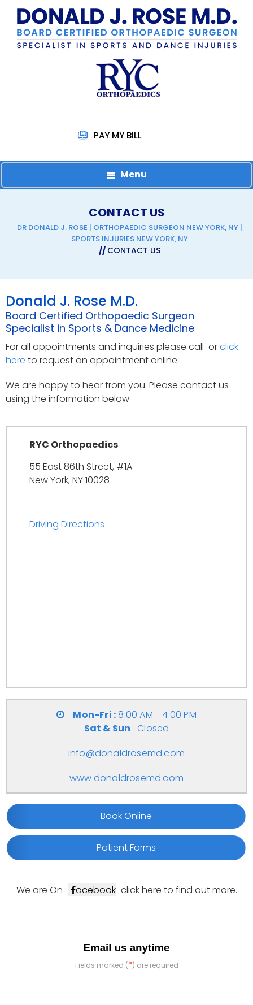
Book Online (126, 815)
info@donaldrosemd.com (126, 753)
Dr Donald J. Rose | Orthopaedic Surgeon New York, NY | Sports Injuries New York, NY (129, 233)
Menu (133, 174)
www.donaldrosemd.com (126, 778)
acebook (96, 889)
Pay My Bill (118, 135)
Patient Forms (126, 847)
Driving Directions (66, 524)
